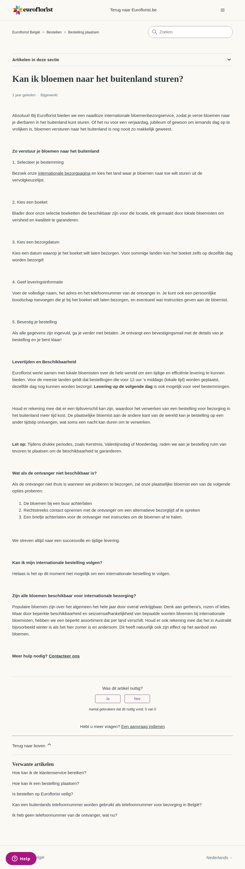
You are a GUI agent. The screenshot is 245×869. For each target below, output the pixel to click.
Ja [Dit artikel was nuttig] (108, 699)
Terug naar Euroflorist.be (133, 9)
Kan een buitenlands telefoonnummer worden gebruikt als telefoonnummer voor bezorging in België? (107, 804)
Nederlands (220, 857)
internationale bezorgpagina (64, 173)
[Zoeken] (190, 32)
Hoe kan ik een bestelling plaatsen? (45, 783)
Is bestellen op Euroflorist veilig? (42, 793)
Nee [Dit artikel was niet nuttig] (137, 699)
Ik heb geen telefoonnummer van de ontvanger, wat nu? (64, 815)
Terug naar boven (32, 745)
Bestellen (53, 32)
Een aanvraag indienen (143, 726)
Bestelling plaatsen (83, 32)
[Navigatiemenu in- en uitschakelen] (223, 10)
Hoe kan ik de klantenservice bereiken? (49, 772)
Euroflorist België (26, 32)
